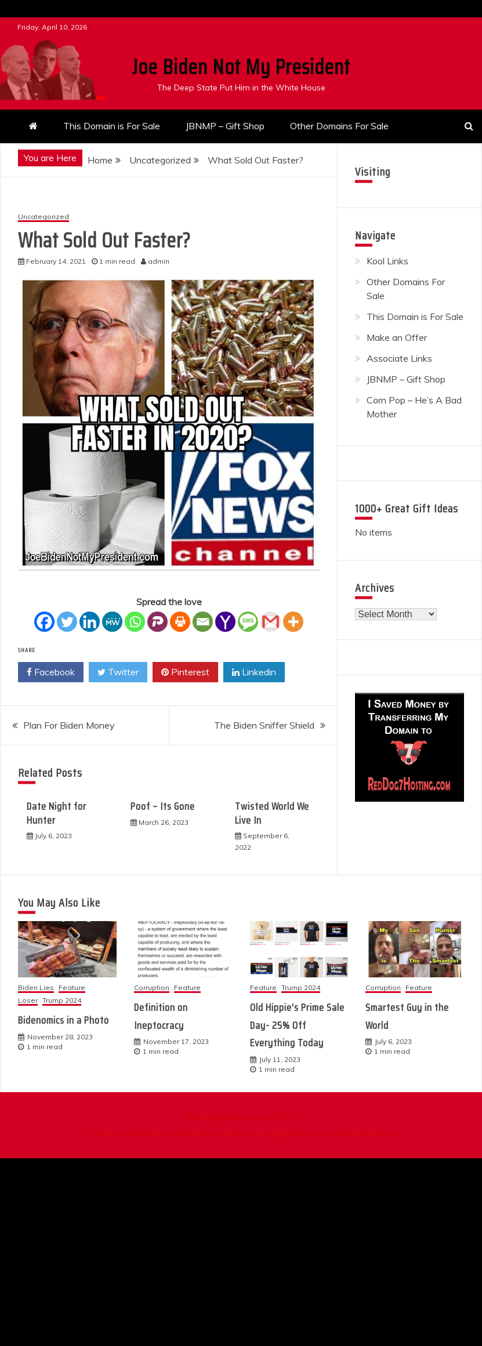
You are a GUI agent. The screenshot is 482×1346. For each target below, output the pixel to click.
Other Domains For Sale (339, 126)
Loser (28, 1001)
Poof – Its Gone (163, 806)
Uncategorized (43, 217)
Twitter (118, 672)
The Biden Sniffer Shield (264, 725)
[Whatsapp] (135, 622)
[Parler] (157, 622)
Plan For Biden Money (69, 725)
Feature (72, 988)
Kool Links (387, 261)
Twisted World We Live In (272, 813)
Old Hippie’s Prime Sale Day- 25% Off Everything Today (297, 1025)
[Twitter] (67, 622)
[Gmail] (270, 622)
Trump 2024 (61, 1001)
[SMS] (248, 622)
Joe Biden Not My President (241, 66)
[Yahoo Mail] (225, 622)
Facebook (51, 672)
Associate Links (399, 358)
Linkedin (254, 672)
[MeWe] (112, 622)
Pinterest (185, 672)
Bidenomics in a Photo (63, 1020)
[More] (293, 622)
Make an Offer (397, 337)
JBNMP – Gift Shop (225, 126)
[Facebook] (44, 622)
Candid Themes (364, 1132)
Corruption (151, 988)
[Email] (203, 622)
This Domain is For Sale (111, 126)
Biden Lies (36, 988)
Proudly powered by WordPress (151, 1132)
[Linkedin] (89, 622)
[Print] (180, 622)
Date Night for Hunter (56, 813)
